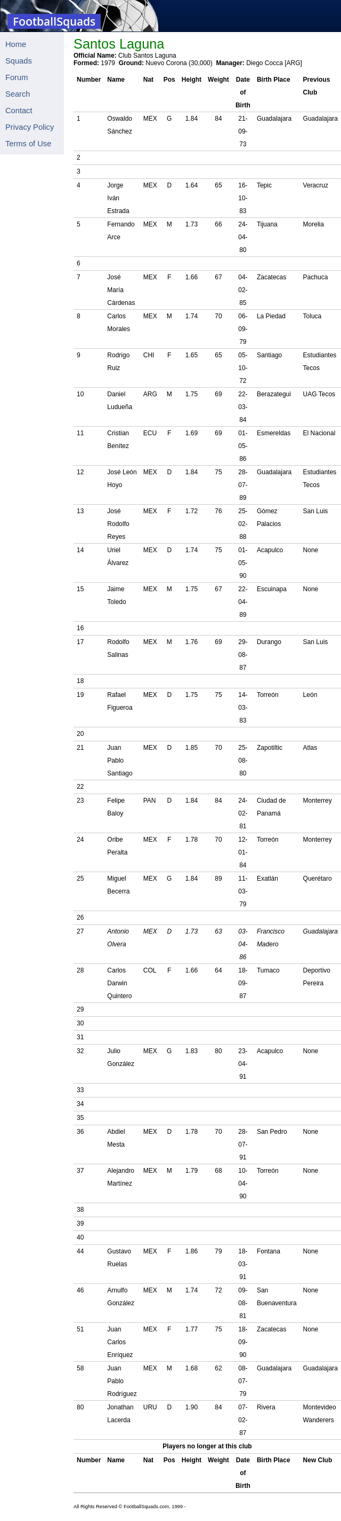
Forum (16, 77)
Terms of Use (28, 143)
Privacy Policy (29, 127)
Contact (19, 110)
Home (15, 44)
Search (17, 94)
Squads (18, 61)
